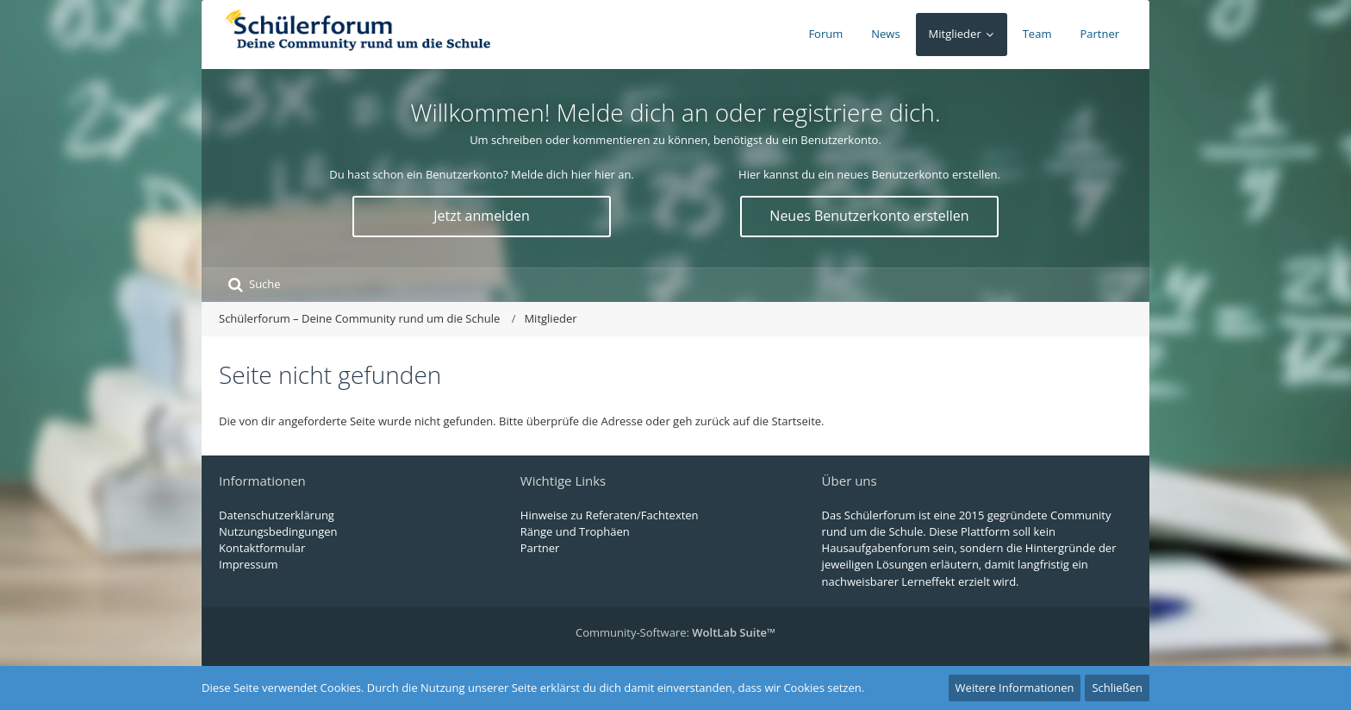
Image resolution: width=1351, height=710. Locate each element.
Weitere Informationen (1015, 687)
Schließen (1117, 687)
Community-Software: (675, 632)
